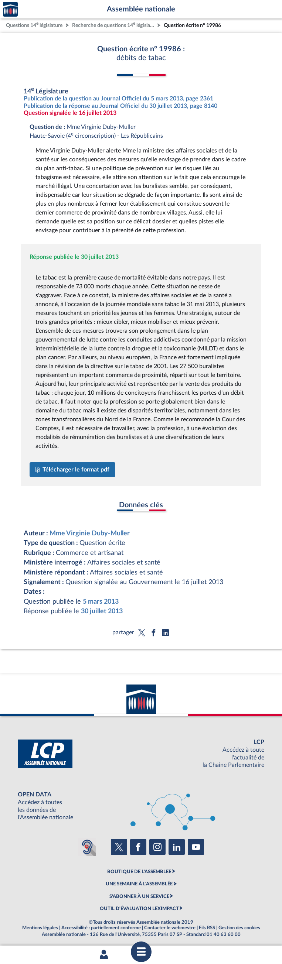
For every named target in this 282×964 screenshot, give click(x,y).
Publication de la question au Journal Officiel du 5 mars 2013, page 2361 (118, 99)
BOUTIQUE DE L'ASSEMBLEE (139, 871)
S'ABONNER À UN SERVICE (139, 896)
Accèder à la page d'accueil (10, 9)
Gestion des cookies (239, 928)
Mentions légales (40, 928)
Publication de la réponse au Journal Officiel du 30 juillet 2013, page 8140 (120, 106)
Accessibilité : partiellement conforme (101, 928)
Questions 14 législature (34, 24)
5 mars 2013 (101, 601)
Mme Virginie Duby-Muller (90, 533)
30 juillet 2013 (102, 611)
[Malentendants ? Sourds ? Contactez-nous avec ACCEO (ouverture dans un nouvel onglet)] (87, 847)
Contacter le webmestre (170, 928)
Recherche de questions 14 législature (114, 24)
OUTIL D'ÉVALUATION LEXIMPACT (139, 908)
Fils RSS (207, 928)
